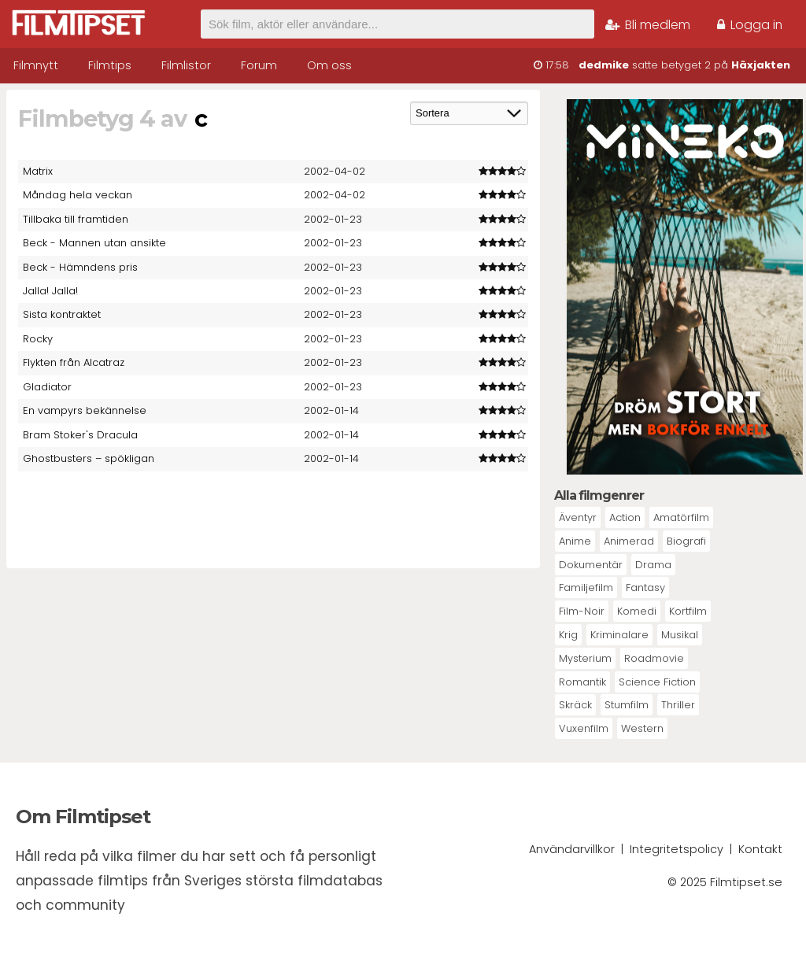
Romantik (582, 681)
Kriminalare (619, 634)
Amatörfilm (681, 517)
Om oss (329, 65)
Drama (653, 564)
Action (625, 517)
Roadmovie (654, 658)
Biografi (686, 541)
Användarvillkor (572, 849)
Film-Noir (581, 611)
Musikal (679, 634)
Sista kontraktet (62, 314)
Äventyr (578, 517)
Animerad (629, 541)
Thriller (678, 704)
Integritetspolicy (676, 849)
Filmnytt (35, 65)
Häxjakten (760, 64)
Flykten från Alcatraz (73, 362)
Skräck (575, 704)
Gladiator (47, 386)
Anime (575, 541)
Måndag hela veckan (77, 194)
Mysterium (585, 658)
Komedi (636, 611)
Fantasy (645, 587)
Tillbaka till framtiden (75, 219)
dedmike (604, 64)
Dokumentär (591, 564)
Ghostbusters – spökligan (88, 458)
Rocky (38, 338)
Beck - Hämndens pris (80, 267)
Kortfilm (688, 611)
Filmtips (109, 65)
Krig (568, 634)
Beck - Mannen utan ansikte (94, 242)
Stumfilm (626, 704)
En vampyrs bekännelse (84, 410)
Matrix (38, 171)
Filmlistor (186, 65)
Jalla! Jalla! (50, 290)
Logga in (749, 25)
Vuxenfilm (583, 728)
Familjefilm (586, 587)
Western (642, 728)
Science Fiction (657, 681)
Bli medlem (647, 25)
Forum (259, 65)
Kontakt (760, 849)
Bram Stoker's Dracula (80, 434)
